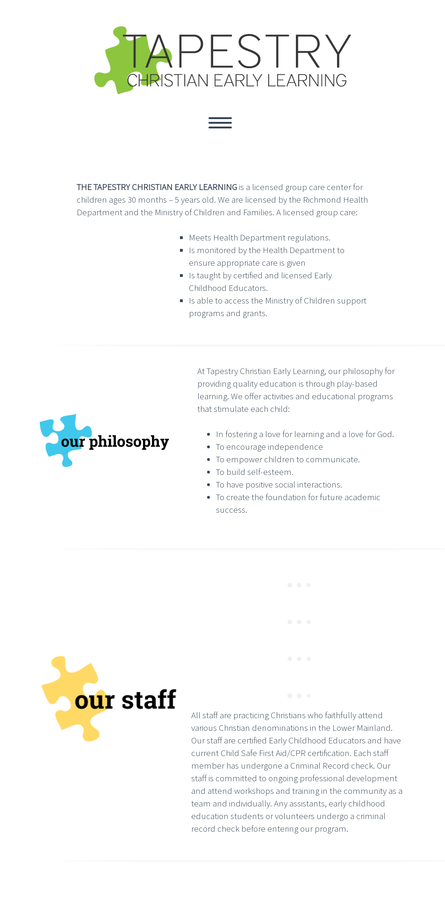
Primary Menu (220, 123)
